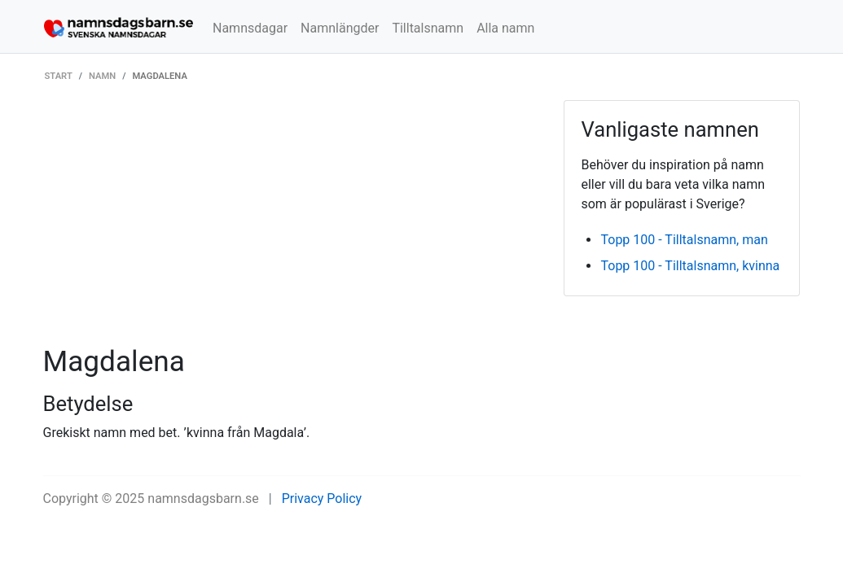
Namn (102, 76)
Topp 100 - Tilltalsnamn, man (683, 239)
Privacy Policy (322, 498)
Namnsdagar (250, 28)
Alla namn (505, 28)
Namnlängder (340, 28)
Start (58, 76)
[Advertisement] (291, 222)
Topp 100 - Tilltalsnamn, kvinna (689, 265)
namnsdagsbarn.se (203, 498)
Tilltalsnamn (427, 28)
